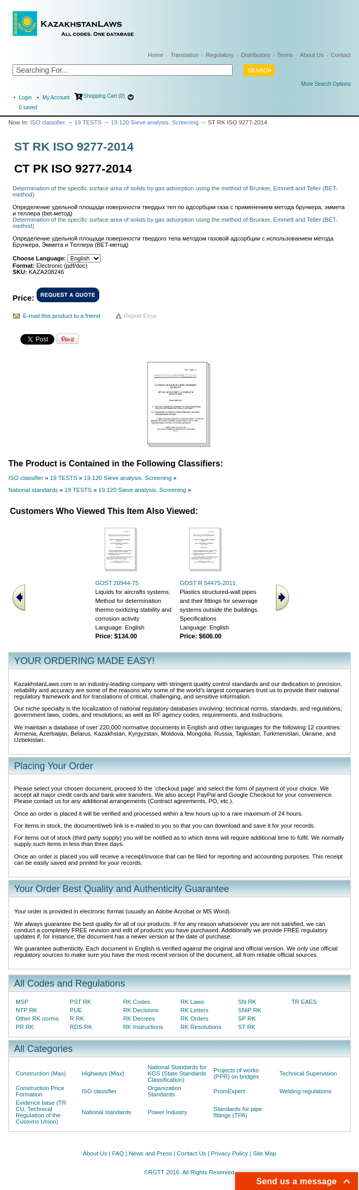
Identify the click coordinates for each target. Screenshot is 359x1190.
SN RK (247, 1002)
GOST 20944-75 (116, 583)
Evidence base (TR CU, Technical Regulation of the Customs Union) (41, 1112)
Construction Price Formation (40, 1091)
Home (155, 55)
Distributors (255, 55)
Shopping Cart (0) (104, 96)
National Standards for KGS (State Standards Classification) (176, 1073)
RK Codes (136, 1002)
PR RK (25, 1027)
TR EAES (304, 1002)
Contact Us (191, 1153)
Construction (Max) (41, 1073)
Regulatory (220, 55)
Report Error (140, 316)
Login (25, 97)
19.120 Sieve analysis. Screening (155, 122)
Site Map (264, 1153)
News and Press (150, 1153)
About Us (311, 55)
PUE (76, 1010)
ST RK (246, 1027)
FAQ (118, 1153)
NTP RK (26, 1010)
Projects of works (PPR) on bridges (236, 1073)
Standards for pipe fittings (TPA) (238, 1112)
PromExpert (229, 1091)
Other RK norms (37, 1018)
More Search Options (326, 84)
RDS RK (81, 1027)
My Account (56, 97)
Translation (184, 55)
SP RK (247, 1018)
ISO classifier (47, 122)
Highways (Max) (103, 1073)
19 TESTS (87, 122)
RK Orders (194, 1018)
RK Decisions (140, 1010)
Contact (341, 55)
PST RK (80, 1002)
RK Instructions (143, 1027)
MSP (22, 1002)
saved (28, 107)
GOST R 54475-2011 (208, 583)
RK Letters (194, 1010)
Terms (285, 55)
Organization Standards (164, 1091)
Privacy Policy (229, 1153)
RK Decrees (139, 1018)
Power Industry (167, 1112)
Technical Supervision (308, 1073)
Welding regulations (306, 1091)
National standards (33, 490)
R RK (77, 1018)
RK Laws (192, 1002)
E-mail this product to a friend (61, 316)
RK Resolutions (200, 1027)
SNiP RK (249, 1010)
